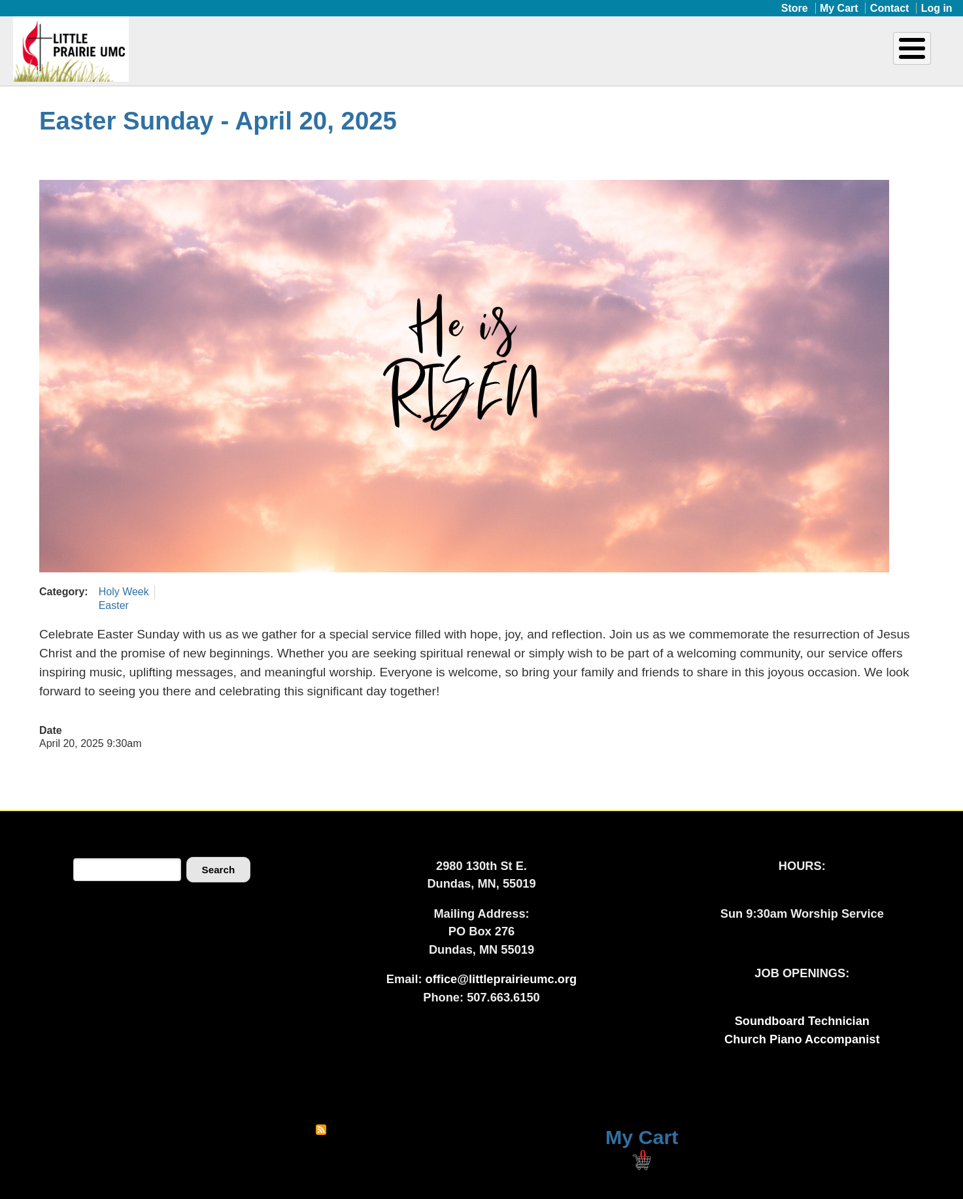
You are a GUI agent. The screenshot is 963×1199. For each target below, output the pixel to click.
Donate (782, 57)
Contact (889, 8)
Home (368, 57)
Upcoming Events (657, 57)
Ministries (525, 57)
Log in (937, 8)
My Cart (839, 8)
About (424, 57)
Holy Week (124, 591)
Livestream (890, 57)
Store (794, 8)
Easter (114, 605)
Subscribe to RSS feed (321, 1129)
